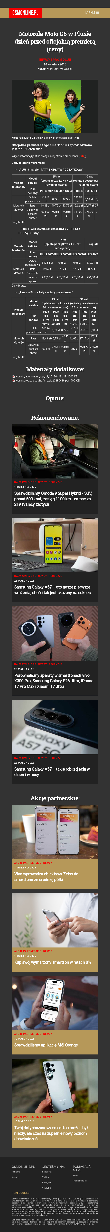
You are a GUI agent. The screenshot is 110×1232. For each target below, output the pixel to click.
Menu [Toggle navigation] (92, 13)
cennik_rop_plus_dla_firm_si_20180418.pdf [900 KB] (46, 380)
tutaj (82, 156)
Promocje (62, 59)
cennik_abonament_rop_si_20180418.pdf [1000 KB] (45, 376)
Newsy (44, 59)
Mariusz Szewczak (59, 69)
